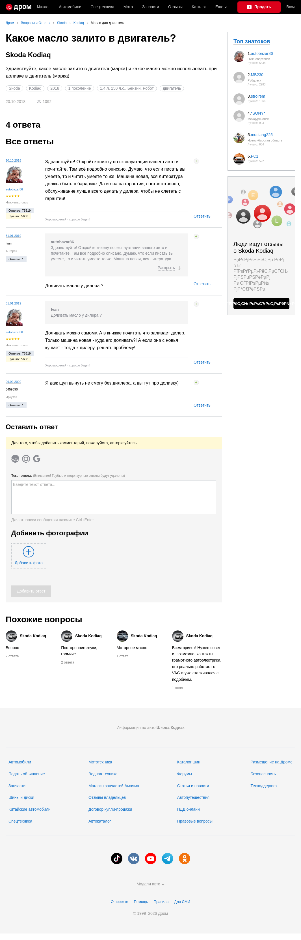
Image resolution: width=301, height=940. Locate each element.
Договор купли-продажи (110, 809)
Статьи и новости (193, 786)
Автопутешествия (193, 797)
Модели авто (150, 884)
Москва (43, 7)
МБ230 (257, 74)
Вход (290, 7)
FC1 (254, 156)
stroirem (258, 96)
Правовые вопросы (195, 821)
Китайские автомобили (29, 809)
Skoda (14, 88)
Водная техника (102, 774)
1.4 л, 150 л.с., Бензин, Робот (127, 88)
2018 (54, 88)
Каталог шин (188, 762)
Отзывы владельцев (107, 797)
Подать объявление (26, 774)
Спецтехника (20, 821)
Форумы (184, 774)
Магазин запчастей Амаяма (113, 786)
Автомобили (70, 7)
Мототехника (100, 762)
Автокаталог (99, 821)
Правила (161, 902)
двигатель (172, 88)
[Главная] (18, 7)
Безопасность (263, 774)
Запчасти (150, 7)
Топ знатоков (251, 41)
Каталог (199, 7)
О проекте (119, 902)
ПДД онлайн (188, 809)
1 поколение (79, 88)
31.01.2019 (13, 235)
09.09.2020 (13, 381)
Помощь (141, 902)
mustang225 (262, 134)
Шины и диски (21, 797)
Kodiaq (35, 88)
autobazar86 (14, 189)
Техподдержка (263, 786)
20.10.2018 (13, 160)
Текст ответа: (68, 475)
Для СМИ (182, 902)
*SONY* (258, 113)
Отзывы (175, 7)
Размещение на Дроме (271, 762)
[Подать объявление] (259, 7)
